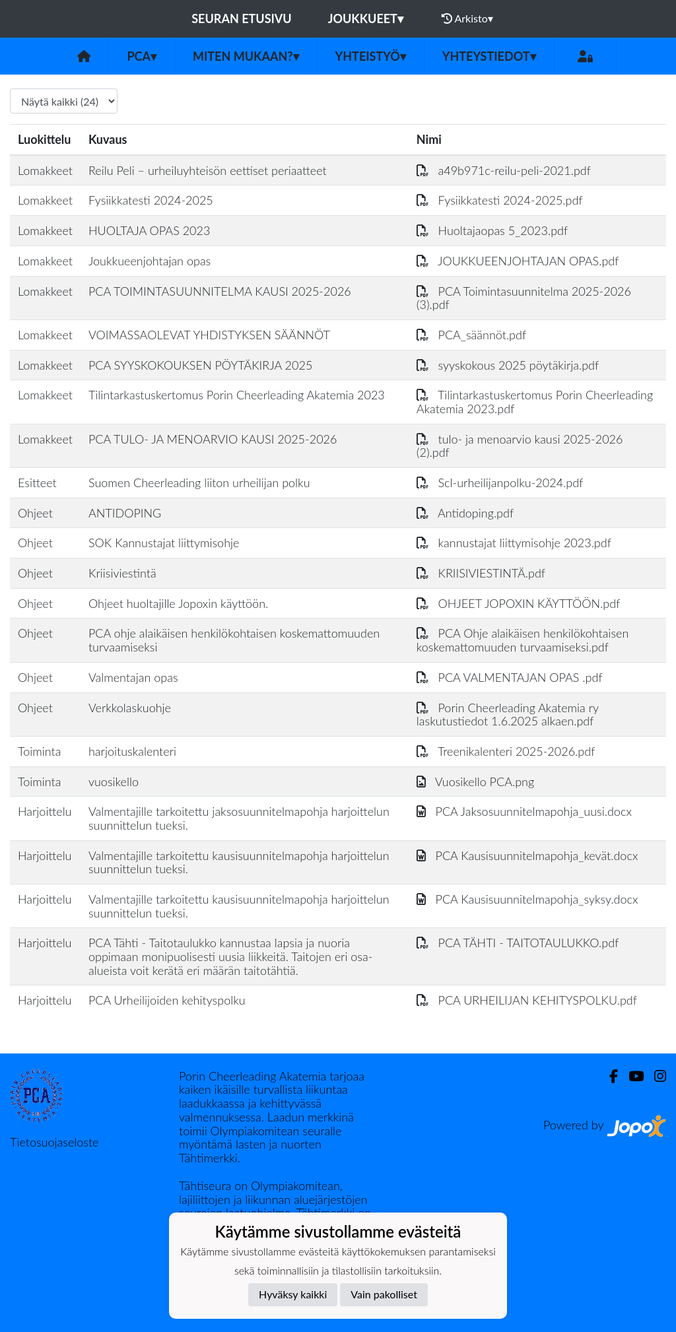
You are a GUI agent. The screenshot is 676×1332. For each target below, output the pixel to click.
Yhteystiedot (489, 56)
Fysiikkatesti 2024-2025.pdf (500, 200)
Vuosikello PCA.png (475, 781)
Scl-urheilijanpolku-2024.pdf (500, 482)
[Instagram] (655, 1076)
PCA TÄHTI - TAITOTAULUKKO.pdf (518, 942)
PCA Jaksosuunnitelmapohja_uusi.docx (524, 811)
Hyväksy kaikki (293, 1294)
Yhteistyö (370, 56)
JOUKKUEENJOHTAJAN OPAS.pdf (518, 260)
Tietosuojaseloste (54, 1142)
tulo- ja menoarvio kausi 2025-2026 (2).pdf (520, 446)
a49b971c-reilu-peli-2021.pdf (504, 170)
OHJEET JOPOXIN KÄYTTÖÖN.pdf (518, 603)
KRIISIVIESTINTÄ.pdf (481, 573)
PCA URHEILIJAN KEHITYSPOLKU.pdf (527, 1000)
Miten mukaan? (246, 56)
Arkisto (467, 18)
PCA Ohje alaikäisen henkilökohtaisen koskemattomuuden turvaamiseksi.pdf (523, 640)
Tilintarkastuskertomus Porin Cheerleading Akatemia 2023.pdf (535, 401)
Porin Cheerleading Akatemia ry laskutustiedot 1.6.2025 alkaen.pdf (508, 714)
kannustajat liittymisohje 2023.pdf (514, 542)
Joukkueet (365, 18)
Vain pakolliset (384, 1294)
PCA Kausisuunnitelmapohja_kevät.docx (527, 855)
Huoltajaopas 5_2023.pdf (492, 230)
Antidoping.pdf (465, 513)
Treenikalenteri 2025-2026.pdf (506, 751)
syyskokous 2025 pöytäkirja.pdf (508, 365)
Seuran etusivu (241, 18)
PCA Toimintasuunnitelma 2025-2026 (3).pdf (524, 298)
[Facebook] (608, 1076)
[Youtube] (631, 1076)
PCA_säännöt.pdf (471, 334)
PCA (141, 56)
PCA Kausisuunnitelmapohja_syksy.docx (527, 899)
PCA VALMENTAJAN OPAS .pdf (510, 677)
